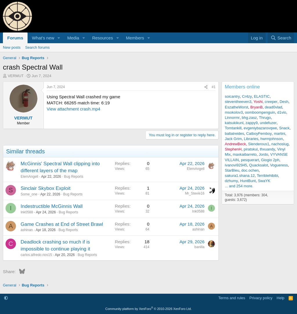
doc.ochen (250, 170)
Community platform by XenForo (148, 309)
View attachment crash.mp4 (73, 108)
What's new (43, 37)
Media (73, 37)
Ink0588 (27, 212)
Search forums (37, 47)
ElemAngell (29, 177)
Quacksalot (258, 165)
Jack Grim (233, 139)
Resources (102, 37)
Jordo (263, 154)
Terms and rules (231, 298)
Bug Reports (73, 177)
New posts (12, 47)
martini (279, 133)
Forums (15, 37)
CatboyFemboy (259, 133)
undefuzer (268, 123)
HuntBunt (248, 181)
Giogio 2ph (270, 160)
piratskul (251, 149)
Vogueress (279, 165)
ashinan (27, 230)
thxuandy (267, 149)
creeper (271, 101)
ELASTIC (261, 96)
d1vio (281, 112)
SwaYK (264, 181)
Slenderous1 (258, 144)
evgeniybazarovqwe (260, 128)
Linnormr (232, 117)
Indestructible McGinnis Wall (52, 206)
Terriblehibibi (267, 175)
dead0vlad (273, 107)
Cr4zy (247, 96)
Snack (284, 128)
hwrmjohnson (271, 139)
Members (135, 37)
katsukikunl (234, 123)
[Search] (281, 37)
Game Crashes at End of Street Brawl (62, 224)
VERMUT (16, 76)
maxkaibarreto (244, 154)
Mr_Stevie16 (194, 193)
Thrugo (265, 117)
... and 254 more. (239, 186)
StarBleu (232, 170)
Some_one (29, 194)
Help (281, 298)
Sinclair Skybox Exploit (45, 188)
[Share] (206, 87)
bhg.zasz (249, 117)
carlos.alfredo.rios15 (36, 255)
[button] (59, 37)
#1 (213, 87)
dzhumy (231, 181)
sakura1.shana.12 (240, 175)
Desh (284, 101)
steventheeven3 (238, 101)
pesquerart (250, 160)
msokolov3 (234, 112)
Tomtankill (233, 128)
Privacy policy (260, 298)
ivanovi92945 (236, 165)
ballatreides (234, 133)
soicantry (232, 96)
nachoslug (279, 144)
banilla (199, 247)
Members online (242, 87)
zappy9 (252, 123)
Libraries (251, 139)
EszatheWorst (236, 107)
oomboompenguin (260, 112)
